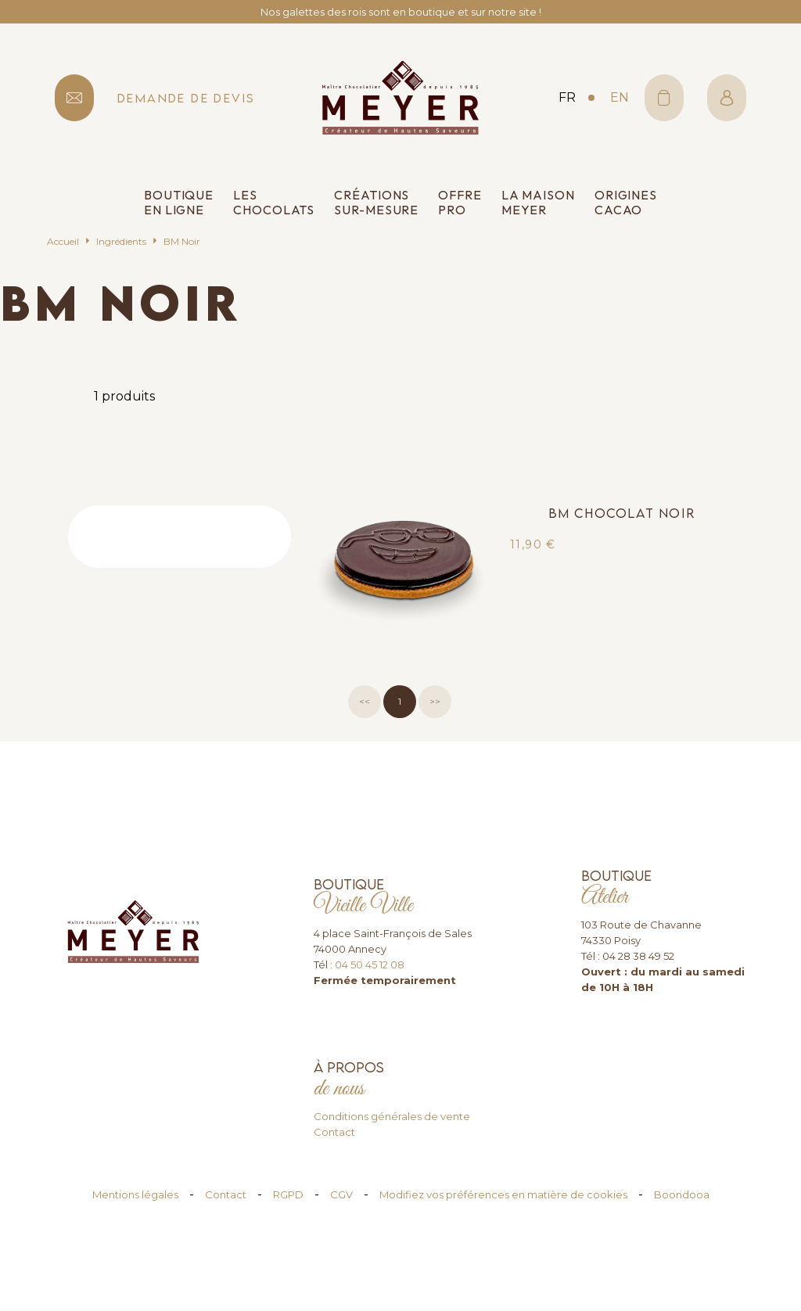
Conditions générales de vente (392, 1116)
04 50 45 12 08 (369, 964)
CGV (341, 1194)
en (619, 97)
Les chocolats (273, 202)
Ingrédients (121, 241)
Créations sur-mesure (376, 202)
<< (364, 701)
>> (434, 701)
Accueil (63, 241)
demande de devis (186, 98)
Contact (334, 1132)
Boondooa (681, 1194)
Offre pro (460, 202)
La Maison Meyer (538, 202)
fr (567, 97)
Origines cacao (625, 202)
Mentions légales (135, 1194)
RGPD (288, 1194)
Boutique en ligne (179, 202)
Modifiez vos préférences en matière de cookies (503, 1194)
